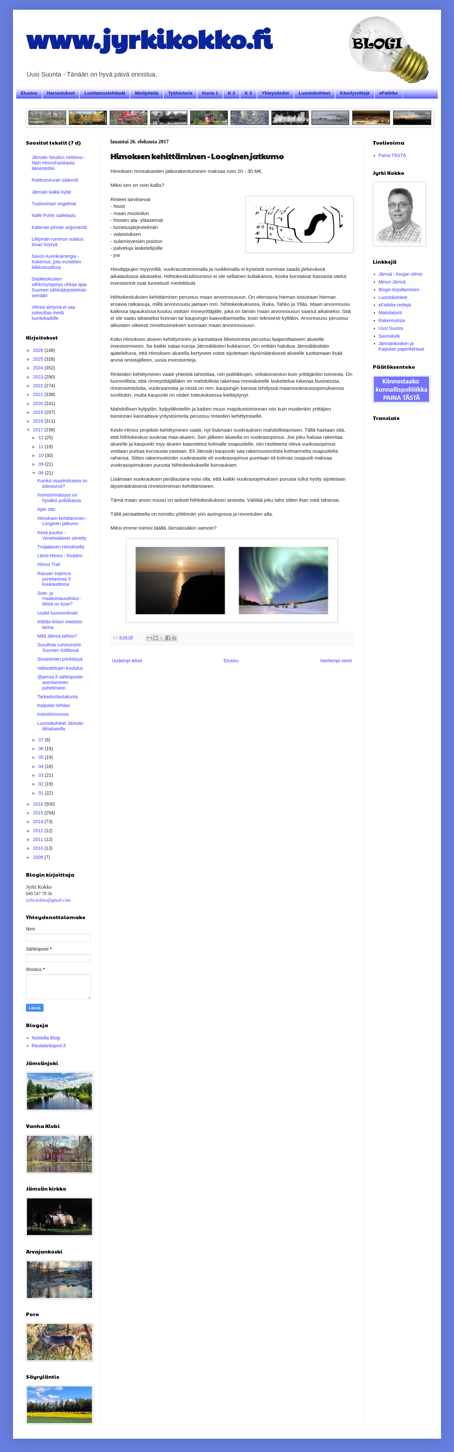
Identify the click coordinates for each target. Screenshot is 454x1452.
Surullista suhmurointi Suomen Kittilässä (59, 647)
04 (41, 766)
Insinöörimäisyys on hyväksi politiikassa (59, 497)
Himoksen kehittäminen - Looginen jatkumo (62, 521)
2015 (38, 812)
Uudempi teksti (127, 660)
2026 (38, 350)
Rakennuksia (392, 320)
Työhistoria (180, 93)
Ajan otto (46, 509)
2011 (38, 839)
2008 (38, 857)
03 (41, 775)
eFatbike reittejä (395, 304)
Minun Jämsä (392, 281)
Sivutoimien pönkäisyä (59, 659)
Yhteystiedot (275, 93)
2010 (38, 848)
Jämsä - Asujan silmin (400, 274)
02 (41, 783)
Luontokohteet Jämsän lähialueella (60, 726)
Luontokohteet (314, 93)
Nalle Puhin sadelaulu (54, 215)
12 (41, 437)
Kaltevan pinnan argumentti (59, 227)
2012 (38, 830)
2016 (38, 804)
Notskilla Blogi (46, 1037)
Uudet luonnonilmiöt (57, 613)
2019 (38, 412)
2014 (38, 821)
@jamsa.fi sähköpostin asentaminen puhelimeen (60, 682)
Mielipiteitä (146, 93)
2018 (38, 421)
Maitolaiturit (390, 312)
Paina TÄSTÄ (392, 155)
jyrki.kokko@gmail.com (48, 900)
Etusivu (29, 93)
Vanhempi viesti (336, 660)
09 (41, 464)
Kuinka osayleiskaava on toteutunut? (62, 483)
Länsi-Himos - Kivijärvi (59, 555)
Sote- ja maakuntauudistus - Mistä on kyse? (59, 599)
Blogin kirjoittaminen (399, 289)
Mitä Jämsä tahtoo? (57, 636)
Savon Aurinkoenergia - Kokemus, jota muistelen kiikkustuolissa (57, 262)
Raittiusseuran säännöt (55, 180)
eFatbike (388, 93)
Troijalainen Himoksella (60, 546)
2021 (38, 394)
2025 (38, 359)
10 (41, 455)
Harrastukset (61, 93)
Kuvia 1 (210, 93)
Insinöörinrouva (53, 714)
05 (41, 757)
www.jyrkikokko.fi (149, 38)
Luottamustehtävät (104, 93)
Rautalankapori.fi (49, 1045)
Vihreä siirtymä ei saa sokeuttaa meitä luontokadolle (53, 313)
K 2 (231, 93)
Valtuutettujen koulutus (60, 668)
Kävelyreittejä (355, 93)
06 (41, 748)
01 (41, 793)
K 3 (248, 93)
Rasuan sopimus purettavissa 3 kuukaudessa (54, 579)
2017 (38, 429)
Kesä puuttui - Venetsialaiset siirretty (61, 535)
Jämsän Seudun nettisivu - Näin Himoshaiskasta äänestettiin (58, 163)
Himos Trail (48, 564)
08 (41, 472)
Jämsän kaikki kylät (51, 192)
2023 (38, 376)
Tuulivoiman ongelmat (54, 203)
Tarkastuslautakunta (57, 696)
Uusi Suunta (391, 328)
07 (41, 739)
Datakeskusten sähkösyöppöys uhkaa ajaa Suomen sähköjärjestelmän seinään (59, 287)
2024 (38, 367)
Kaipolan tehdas (53, 705)
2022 (38, 385)
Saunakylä (389, 336)
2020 (38, 403)
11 (41, 446)
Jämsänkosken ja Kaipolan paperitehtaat (401, 346)
